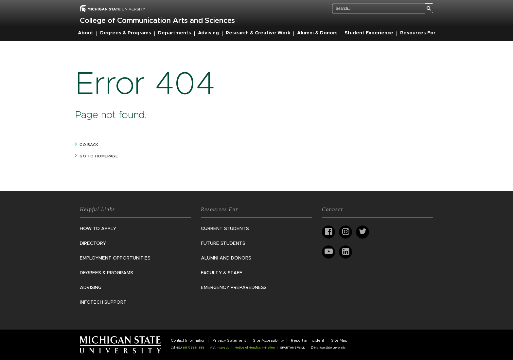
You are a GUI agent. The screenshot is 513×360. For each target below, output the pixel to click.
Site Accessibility (268, 340)
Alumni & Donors (317, 33)
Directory (93, 243)
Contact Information (188, 340)
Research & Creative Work (258, 33)
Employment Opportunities (115, 258)
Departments (174, 33)
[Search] (429, 8)
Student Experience (369, 33)
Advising (208, 33)
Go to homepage (99, 156)
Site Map (339, 340)
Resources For (417, 33)
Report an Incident (307, 340)
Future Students (223, 243)
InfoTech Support (103, 302)
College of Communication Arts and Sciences (157, 21)
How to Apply (98, 228)
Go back (89, 145)
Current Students (225, 228)
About (85, 33)
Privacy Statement (229, 340)
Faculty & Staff (221, 273)
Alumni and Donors (226, 258)
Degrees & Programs (125, 33)
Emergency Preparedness (234, 287)
